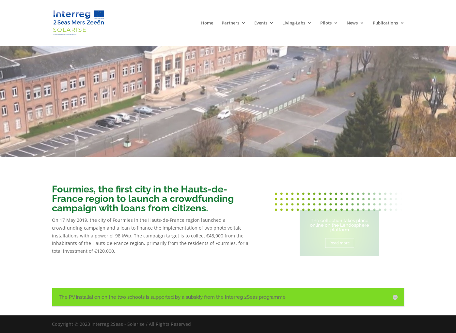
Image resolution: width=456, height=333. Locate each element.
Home (207, 23)
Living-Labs (293, 23)
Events (260, 23)
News (352, 23)
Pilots (326, 23)
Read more (339, 241)
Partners (230, 23)
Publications (385, 23)
